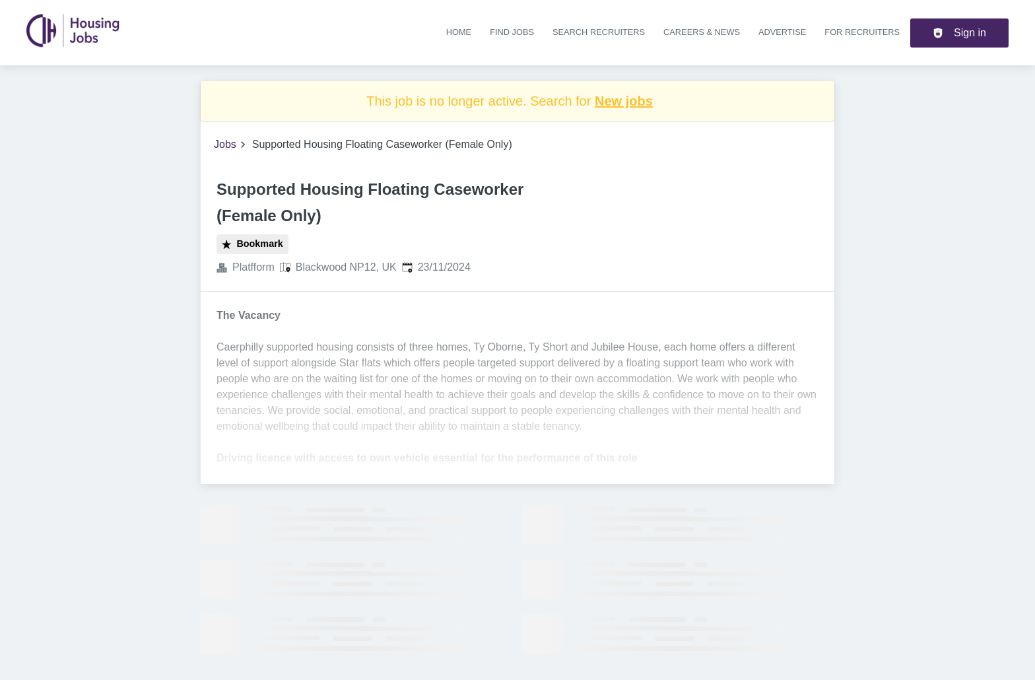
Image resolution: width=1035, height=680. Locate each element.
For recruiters (862, 32)
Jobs (225, 144)
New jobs (624, 101)
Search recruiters (598, 32)
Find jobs (512, 32)
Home (458, 32)
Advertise (782, 32)
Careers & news (701, 32)
